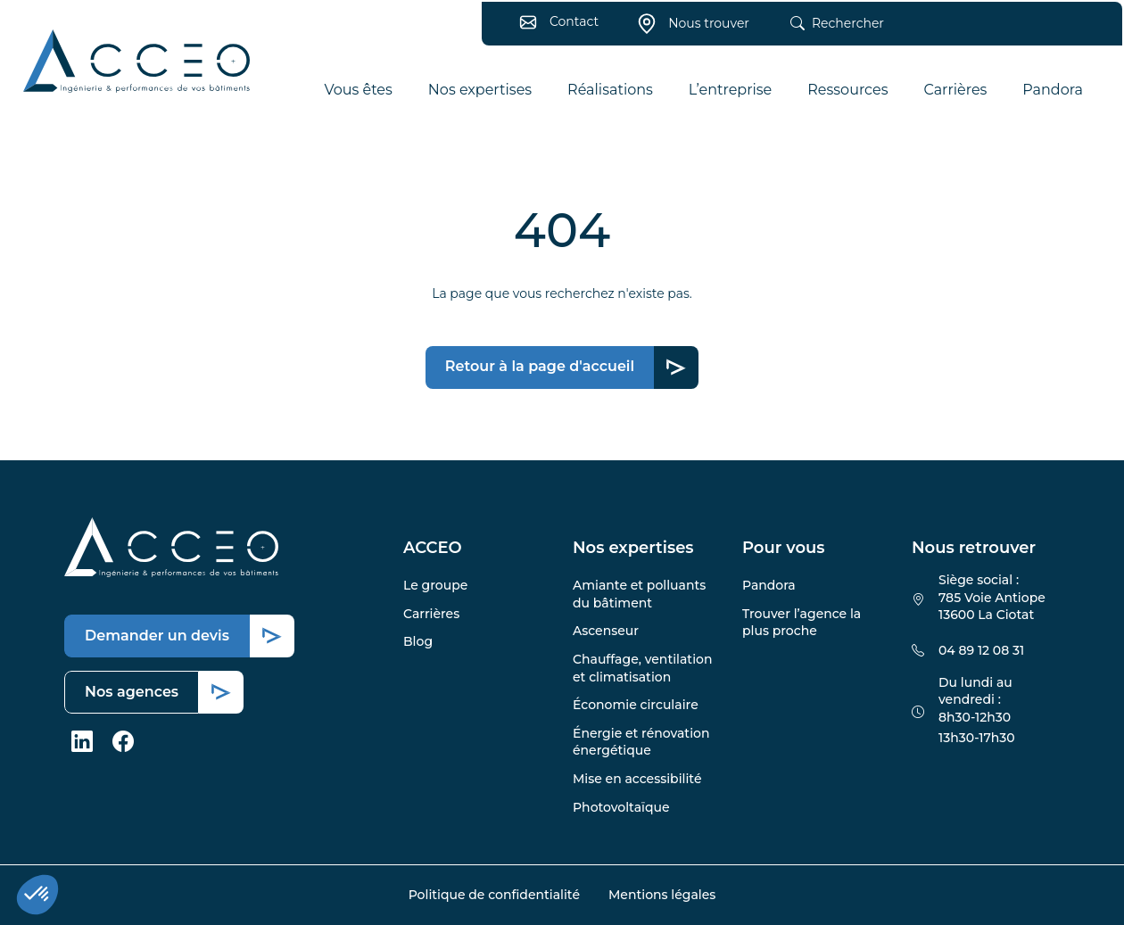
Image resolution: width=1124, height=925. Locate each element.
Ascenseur (606, 631)
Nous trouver (688, 29)
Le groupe (435, 585)
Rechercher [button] (832, 29)
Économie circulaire (635, 705)
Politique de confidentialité (494, 895)
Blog (418, 641)
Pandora (769, 585)
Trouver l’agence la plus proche (801, 623)
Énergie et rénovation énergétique (641, 742)
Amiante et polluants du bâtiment (639, 594)
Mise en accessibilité (637, 779)
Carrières (431, 614)
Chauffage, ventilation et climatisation (643, 668)
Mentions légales (661, 895)
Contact (553, 27)
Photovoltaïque (621, 807)
